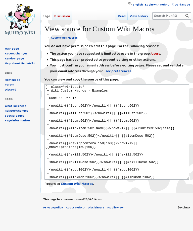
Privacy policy (53, 226)
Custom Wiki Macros (64, 37)
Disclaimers (96, 226)
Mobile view (115, 226)
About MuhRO (75, 226)
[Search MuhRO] (171, 16)
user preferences (117, 71)
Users (155, 54)
